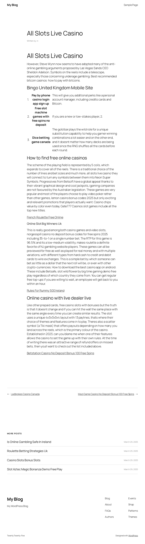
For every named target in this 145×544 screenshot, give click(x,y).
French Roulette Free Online (45, 217)
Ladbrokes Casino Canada (25, 394)
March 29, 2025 (131, 442)
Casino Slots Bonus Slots (23, 460)
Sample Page (131, 5)
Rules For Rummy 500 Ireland (45, 290)
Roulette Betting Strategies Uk (27, 451)
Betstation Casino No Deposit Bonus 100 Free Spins (60, 353)
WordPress (133, 535)
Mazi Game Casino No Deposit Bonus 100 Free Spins (106, 394)
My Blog (12, 5)
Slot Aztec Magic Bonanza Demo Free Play (34, 469)
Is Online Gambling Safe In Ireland (29, 441)
